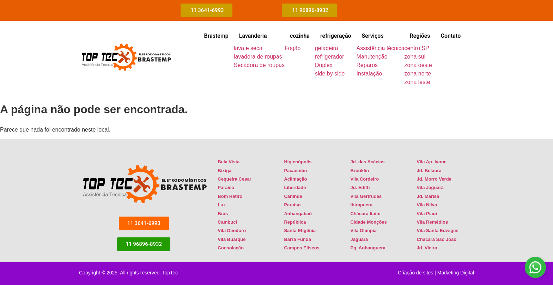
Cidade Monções (368, 222)
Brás (223, 213)
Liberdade (295, 187)
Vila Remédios (432, 222)
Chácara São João (437, 239)
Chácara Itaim (365, 213)
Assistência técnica (381, 48)
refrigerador (329, 57)
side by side (330, 74)
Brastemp (216, 35)
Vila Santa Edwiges (437, 230)
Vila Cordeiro (364, 179)
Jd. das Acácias (367, 161)
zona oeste (418, 65)
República (295, 222)
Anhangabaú (298, 213)
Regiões (420, 35)
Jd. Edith (360, 187)
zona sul (415, 57)
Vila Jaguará (430, 187)
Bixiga (224, 170)
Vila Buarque (231, 239)
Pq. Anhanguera (367, 247)
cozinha (300, 35)
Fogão (292, 48)
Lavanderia (253, 35)
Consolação (231, 247)
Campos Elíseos (301, 247)
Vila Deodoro (232, 230)
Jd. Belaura (429, 170)
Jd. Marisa (428, 196)
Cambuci (227, 222)
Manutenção (372, 57)
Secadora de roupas (259, 65)
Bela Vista (228, 161)
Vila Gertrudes (366, 196)
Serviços (373, 35)
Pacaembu (295, 170)
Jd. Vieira (427, 247)
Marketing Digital (455, 272)
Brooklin (359, 170)
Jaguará (359, 239)
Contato (451, 35)
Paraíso (226, 187)
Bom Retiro (230, 196)
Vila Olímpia (363, 230)
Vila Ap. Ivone (432, 161)
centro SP (417, 48)
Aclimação (295, 179)
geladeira (326, 48)
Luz (221, 204)
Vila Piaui (427, 213)
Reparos (367, 65)
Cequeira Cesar (234, 179)
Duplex (324, 65)
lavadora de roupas (258, 57)
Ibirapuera (361, 204)
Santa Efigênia (300, 230)
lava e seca (248, 48)
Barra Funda (297, 239)
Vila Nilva (427, 204)
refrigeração (335, 35)
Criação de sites (415, 272)
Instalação (369, 74)
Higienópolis (297, 161)
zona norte (418, 74)
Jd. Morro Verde (434, 179)
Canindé (293, 196)
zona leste (417, 82)
